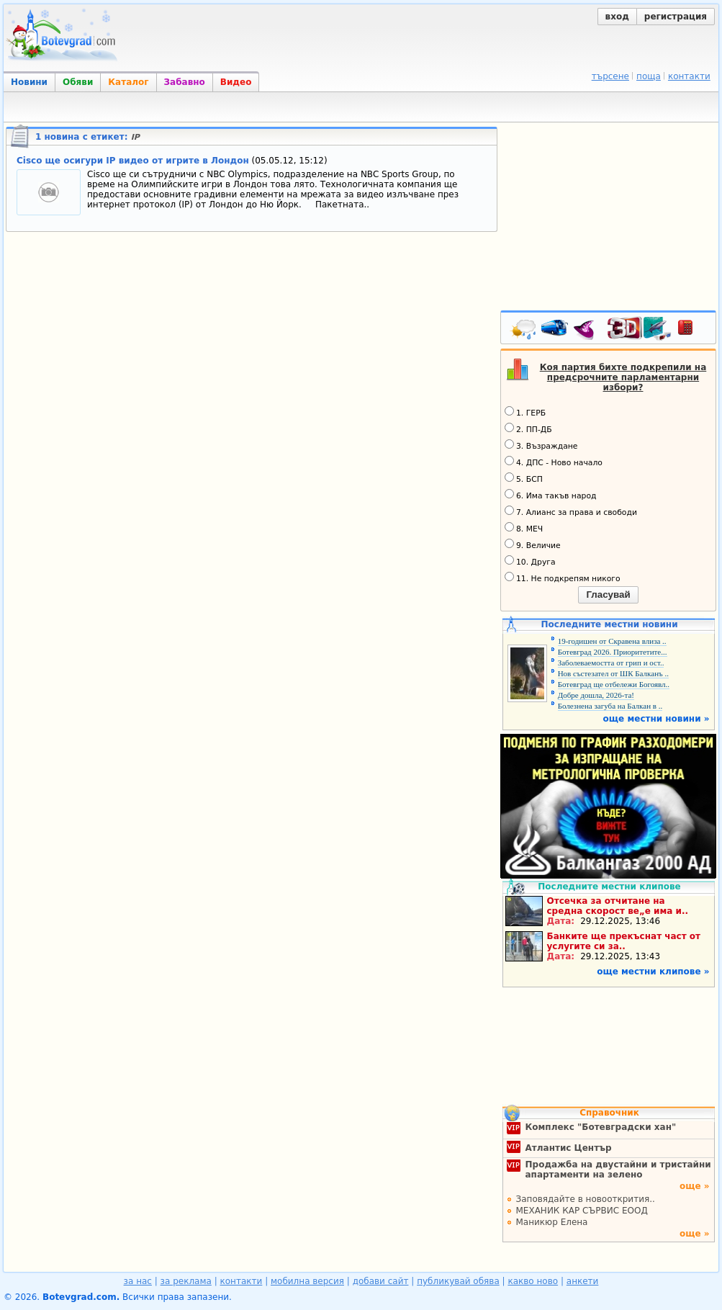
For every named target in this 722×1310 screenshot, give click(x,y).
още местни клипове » (653, 971)
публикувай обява (458, 1281)
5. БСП (524, 478)
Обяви (78, 82)
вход (617, 17)
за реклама (186, 1281)
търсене (610, 76)
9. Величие (533, 544)
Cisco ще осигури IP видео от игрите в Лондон (133, 161)
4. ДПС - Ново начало (554, 461)
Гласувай (608, 594)
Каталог (128, 82)
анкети (583, 1281)
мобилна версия (307, 1281)
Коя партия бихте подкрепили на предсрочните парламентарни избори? (623, 377)
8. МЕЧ (524, 528)
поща (648, 76)
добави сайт (381, 1281)
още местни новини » (656, 719)
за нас (138, 1281)
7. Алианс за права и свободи (571, 511)
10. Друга (530, 561)
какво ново (532, 1281)
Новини (29, 82)
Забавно (184, 82)
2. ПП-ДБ (528, 428)
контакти (689, 76)
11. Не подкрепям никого (563, 577)
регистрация (675, 17)
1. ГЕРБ (525, 412)
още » (695, 1186)
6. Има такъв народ (550, 495)
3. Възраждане (541, 445)
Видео (236, 82)
